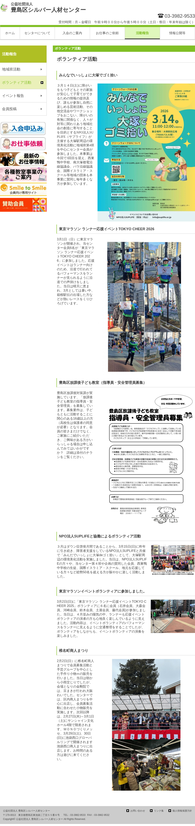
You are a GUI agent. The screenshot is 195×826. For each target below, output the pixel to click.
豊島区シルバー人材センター (48, 7)
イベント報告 (13, 96)
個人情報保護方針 (182, 810)
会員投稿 (9, 109)
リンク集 (159, 810)
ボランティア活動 (16, 82)
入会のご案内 (72, 33)
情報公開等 (177, 33)
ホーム (10, 33)
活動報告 (142, 33)
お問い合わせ (137, 810)
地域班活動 (11, 69)
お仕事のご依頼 (107, 33)
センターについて (37, 33)
